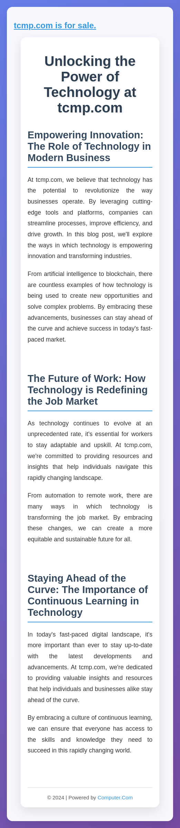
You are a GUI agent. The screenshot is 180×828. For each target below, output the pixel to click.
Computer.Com (115, 797)
